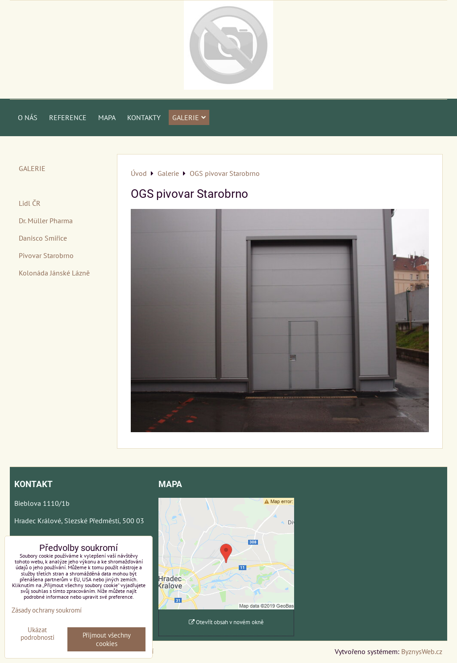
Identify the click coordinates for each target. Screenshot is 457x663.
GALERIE (32, 168)
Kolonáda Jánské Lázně (54, 272)
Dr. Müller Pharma (46, 220)
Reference (68, 117)
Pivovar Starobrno (46, 255)
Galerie (189, 117)
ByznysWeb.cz (421, 651)
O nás (27, 117)
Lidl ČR (30, 203)
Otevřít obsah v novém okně (226, 622)
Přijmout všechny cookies (107, 639)
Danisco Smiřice (43, 238)
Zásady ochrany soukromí (47, 610)
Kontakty (144, 117)
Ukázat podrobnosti (37, 633)
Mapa (107, 117)
